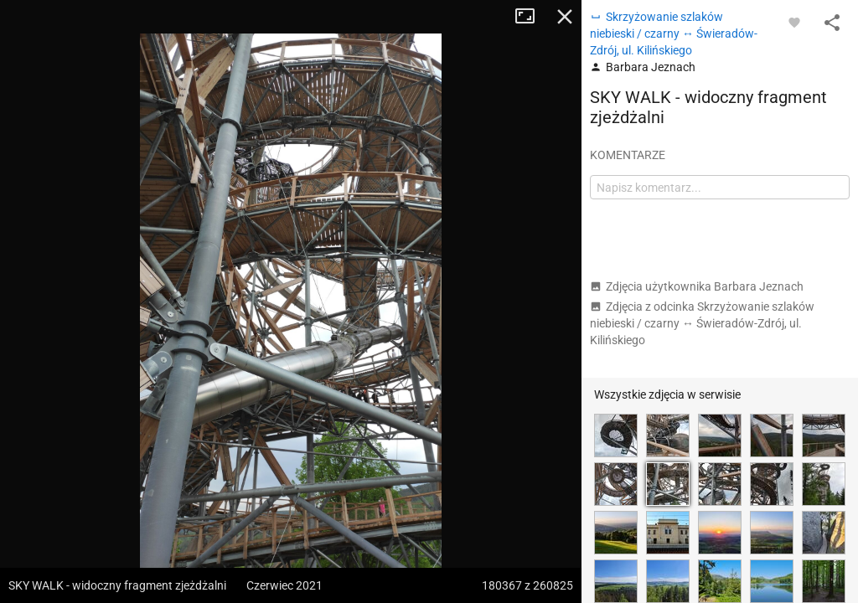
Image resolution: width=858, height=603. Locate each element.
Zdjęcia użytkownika (697, 286)
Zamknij (564, 17)
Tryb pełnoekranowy (531, 17)
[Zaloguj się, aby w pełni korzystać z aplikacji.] (794, 21)
